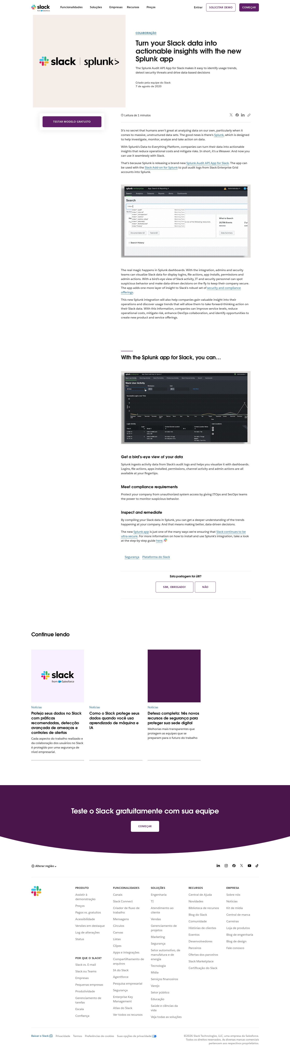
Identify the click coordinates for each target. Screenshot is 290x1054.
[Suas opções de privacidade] (135, 1036)
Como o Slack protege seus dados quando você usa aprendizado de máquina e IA (114, 720)
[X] (241, 866)
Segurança (132, 557)
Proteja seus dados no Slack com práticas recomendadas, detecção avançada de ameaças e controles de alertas (56, 723)
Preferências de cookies (99, 1036)
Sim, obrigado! (174, 587)
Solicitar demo (221, 7)
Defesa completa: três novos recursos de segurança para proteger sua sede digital (173, 718)
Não (205, 587)
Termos (77, 1036)
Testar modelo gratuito (72, 121)
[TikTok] (257, 866)
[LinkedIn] (218, 866)
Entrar (198, 7)
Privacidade (63, 1036)
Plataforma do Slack (156, 557)
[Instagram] (226, 866)
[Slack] (40, 7)
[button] (43, 866)
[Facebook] (234, 866)
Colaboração (146, 33)
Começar (249, 7)
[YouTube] (249, 866)
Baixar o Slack (42, 1036)
